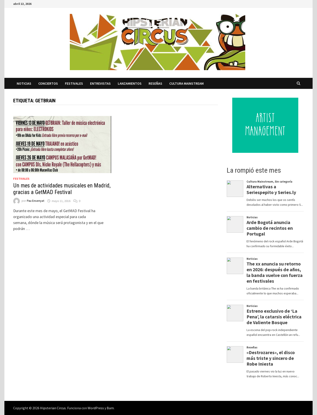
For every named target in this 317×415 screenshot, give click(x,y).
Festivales (74, 83)
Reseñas (155, 83)
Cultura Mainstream (186, 83)
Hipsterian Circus (53, 408)
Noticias (24, 83)
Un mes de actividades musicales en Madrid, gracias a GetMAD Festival (62, 188)
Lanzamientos (130, 83)
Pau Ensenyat (35, 201)
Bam (110, 408)
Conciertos (48, 83)
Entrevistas (100, 83)
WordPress (96, 408)
